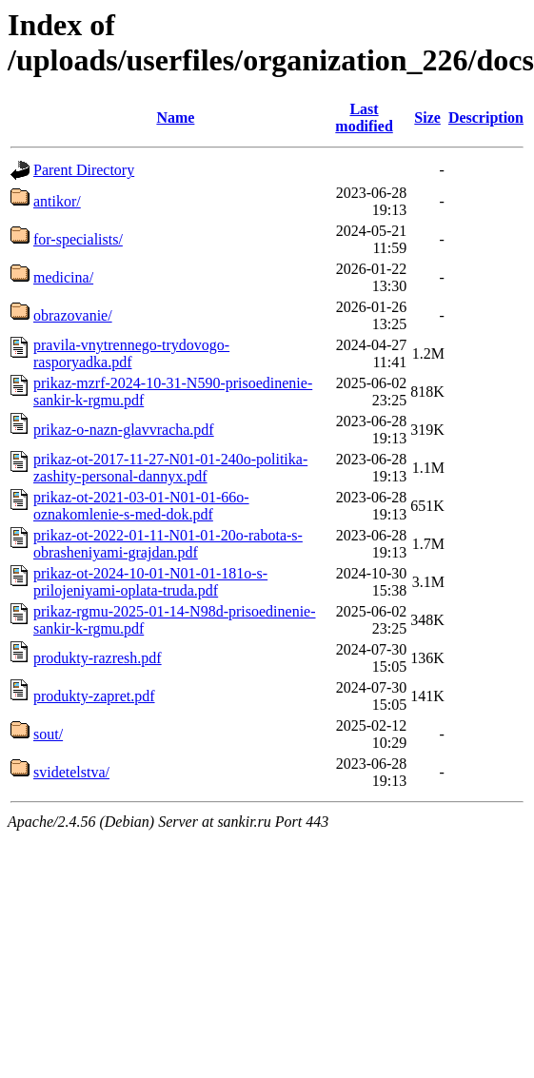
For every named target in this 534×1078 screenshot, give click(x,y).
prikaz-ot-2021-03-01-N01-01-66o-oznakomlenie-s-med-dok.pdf (141, 505)
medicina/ (63, 277)
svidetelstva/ (71, 772)
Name (175, 117)
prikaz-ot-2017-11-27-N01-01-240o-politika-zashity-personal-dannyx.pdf (170, 467)
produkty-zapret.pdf (94, 696)
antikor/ (57, 201)
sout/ (48, 734)
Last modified (363, 117)
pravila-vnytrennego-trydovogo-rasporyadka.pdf (131, 353)
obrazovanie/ (72, 315)
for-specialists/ (78, 239)
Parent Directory (83, 170)
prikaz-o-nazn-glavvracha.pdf (123, 429)
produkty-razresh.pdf (97, 658)
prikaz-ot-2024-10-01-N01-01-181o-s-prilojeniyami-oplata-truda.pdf (150, 581)
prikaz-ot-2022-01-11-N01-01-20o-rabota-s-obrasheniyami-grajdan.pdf (168, 543)
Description (486, 117)
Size (427, 117)
